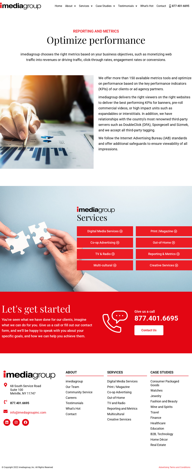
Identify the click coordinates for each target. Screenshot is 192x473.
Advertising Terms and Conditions (174, 467)
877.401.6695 (156, 318)
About (70, 6)
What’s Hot (146, 6)
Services (86, 6)
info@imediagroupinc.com (28, 412)
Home (58, 6)
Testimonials (127, 6)
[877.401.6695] (5, 402)
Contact (161, 6)
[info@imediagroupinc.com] (5, 411)
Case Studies (105, 6)
